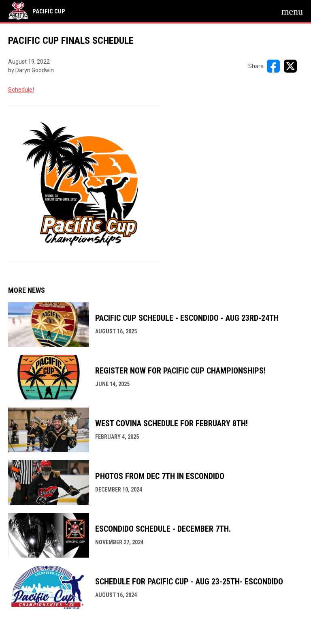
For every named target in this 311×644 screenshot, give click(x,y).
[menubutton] (292, 11)
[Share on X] (290, 66)
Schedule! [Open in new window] (21, 89)
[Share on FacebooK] (273, 66)
